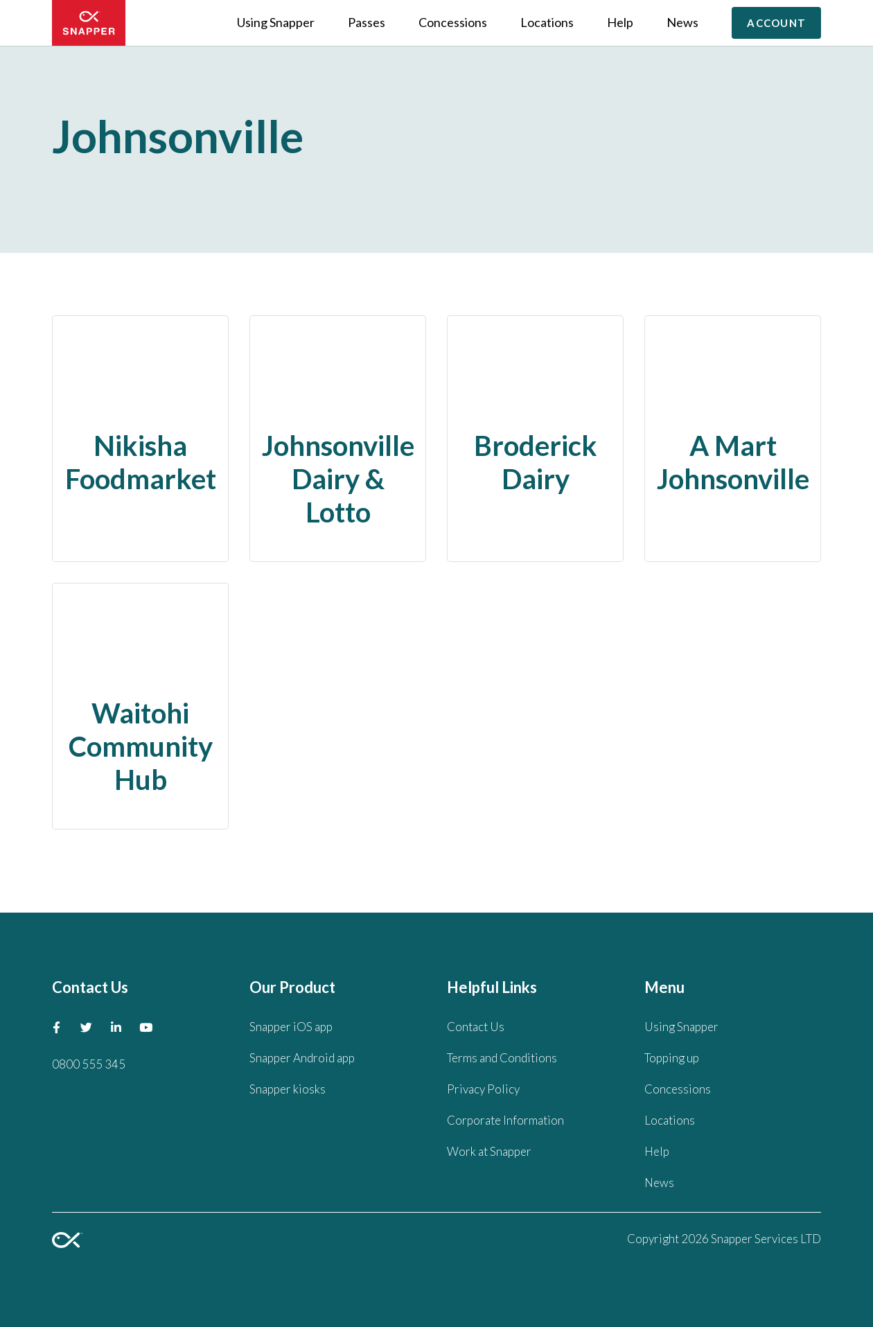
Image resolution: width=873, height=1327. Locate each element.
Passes (366, 22)
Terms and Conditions (502, 1058)
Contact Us (475, 1026)
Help (620, 22)
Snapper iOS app (291, 1026)
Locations (547, 22)
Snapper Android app (302, 1058)
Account (776, 23)
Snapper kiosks (287, 1089)
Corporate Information (505, 1120)
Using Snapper (276, 22)
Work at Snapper (489, 1151)
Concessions (452, 22)
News (682, 22)
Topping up (671, 1058)
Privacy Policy (483, 1089)
